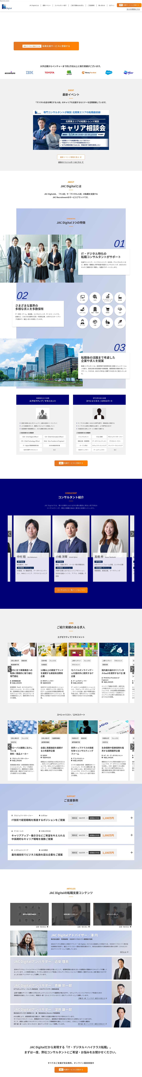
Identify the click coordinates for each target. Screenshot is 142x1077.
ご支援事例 (91, 5)
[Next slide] (132, 534)
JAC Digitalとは (34, 5)
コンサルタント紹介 (61, 5)
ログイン (111, 5)
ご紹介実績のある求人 (77, 5)
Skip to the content (4, 1)
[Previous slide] (9, 534)
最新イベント (47, 5)
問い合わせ (101, 5)
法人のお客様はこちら (133, 9)
